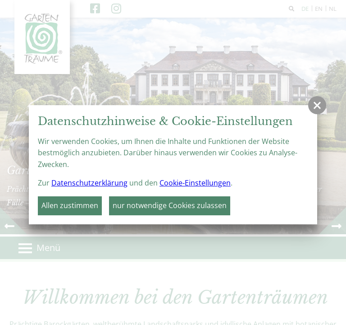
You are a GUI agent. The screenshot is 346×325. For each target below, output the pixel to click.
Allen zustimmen (69, 205)
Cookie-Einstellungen (195, 183)
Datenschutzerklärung (89, 183)
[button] (317, 105)
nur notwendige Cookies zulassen (170, 205)
